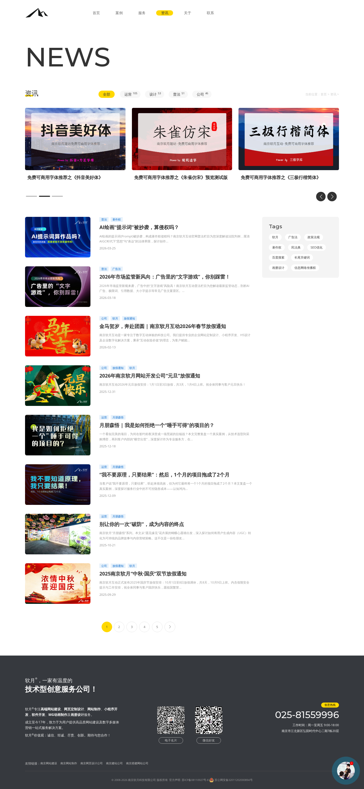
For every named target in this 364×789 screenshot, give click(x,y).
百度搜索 (278, 257)
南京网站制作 (68, 763)
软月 (115, 318)
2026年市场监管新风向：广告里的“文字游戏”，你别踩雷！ (164, 276)
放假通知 (129, 318)
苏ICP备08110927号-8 (195, 780)
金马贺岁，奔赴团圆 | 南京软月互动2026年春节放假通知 (162, 326)
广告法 (116, 269)
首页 (96, 12)
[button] (31, 196)
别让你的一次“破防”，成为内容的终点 (141, 524)
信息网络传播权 (305, 268)
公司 (202, 94)
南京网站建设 (48, 763)
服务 (142, 12)
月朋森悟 (118, 417)
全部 (106, 94)
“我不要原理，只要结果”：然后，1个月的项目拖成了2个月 (164, 474)
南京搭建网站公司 (137, 763)
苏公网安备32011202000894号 (234, 780)
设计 (155, 94)
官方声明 (174, 780)
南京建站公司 (114, 763)
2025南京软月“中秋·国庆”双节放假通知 (142, 573)
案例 (119, 12)
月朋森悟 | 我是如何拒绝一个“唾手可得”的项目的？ (156, 425)
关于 (187, 12)
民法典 (296, 247)
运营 (130, 94)
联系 (210, 12)
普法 (179, 94)
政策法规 (314, 237)
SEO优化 (317, 247)
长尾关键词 (302, 257)
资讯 (164, 12)
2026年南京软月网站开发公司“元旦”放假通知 (149, 375)
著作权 (116, 219)
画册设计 (278, 268)
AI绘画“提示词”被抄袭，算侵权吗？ (139, 227)
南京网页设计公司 (91, 763)
